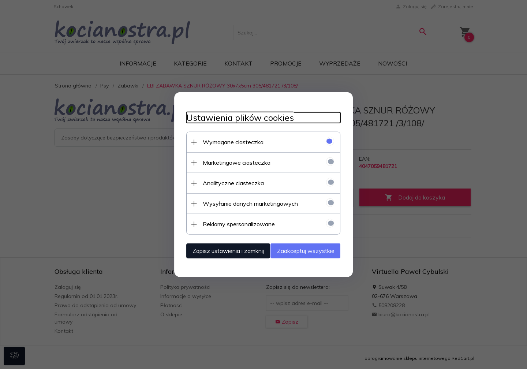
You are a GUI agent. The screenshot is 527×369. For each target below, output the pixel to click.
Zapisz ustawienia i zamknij (221, 250)
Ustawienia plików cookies (233, 117)
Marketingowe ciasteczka (230, 161)
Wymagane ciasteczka (226, 141)
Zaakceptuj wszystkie (312, 250)
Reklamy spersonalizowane (232, 223)
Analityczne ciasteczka (226, 182)
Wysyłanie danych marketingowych (243, 202)
